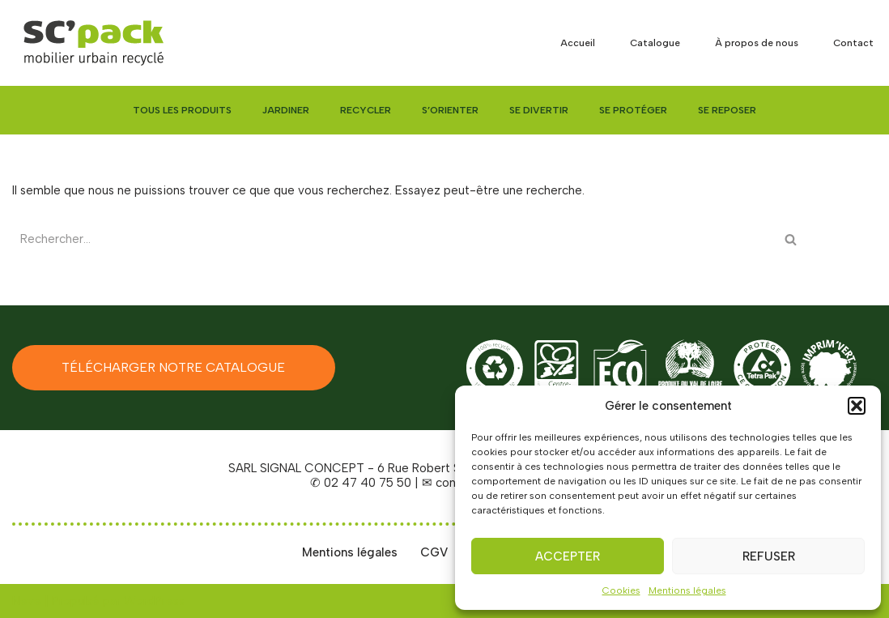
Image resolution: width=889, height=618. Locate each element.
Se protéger (633, 110)
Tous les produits (182, 110)
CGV (434, 552)
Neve (26, 601)
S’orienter (450, 110)
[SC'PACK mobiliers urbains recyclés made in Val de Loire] (93, 43)
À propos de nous (756, 43)
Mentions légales (687, 590)
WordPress (154, 601)
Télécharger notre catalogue (173, 367)
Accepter (567, 556)
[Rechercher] (394, 239)
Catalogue (655, 43)
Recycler (365, 110)
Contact (853, 43)
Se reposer (727, 110)
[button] (857, 406)
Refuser (768, 556)
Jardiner (285, 110)
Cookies (621, 590)
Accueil (577, 43)
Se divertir (538, 110)
